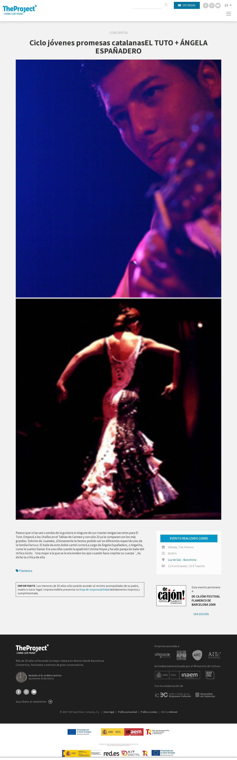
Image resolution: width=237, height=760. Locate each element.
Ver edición (201, 614)
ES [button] (227, 5)
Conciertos (118, 33)
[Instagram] (212, 5)
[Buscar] (166, 5)
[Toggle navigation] (228, 14)
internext (173, 712)
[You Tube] (218, 5)
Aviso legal (109, 712)
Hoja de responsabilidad (94, 589)
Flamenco (24, 571)
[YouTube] (34, 691)
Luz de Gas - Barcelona (182, 559)
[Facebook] (206, 5)
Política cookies (149, 712)
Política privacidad (128, 712)
